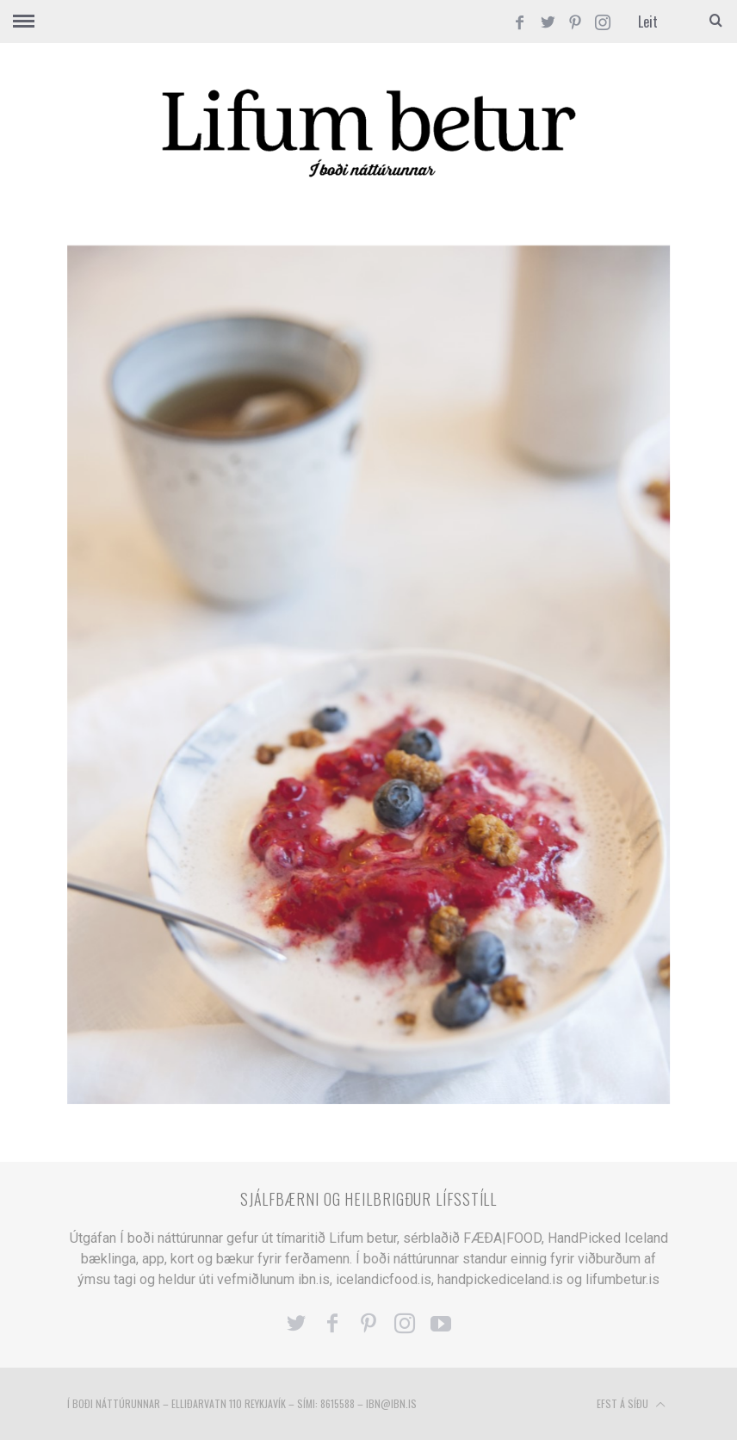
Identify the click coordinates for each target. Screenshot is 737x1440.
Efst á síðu (631, 1404)
